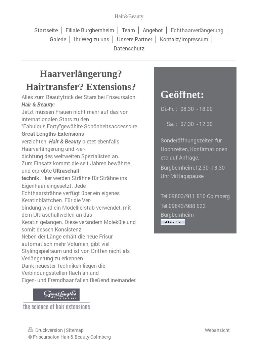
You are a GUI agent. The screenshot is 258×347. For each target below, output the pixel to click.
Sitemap (75, 330)
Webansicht (217, 330)
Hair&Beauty (129, 16)
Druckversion (46, 330)
